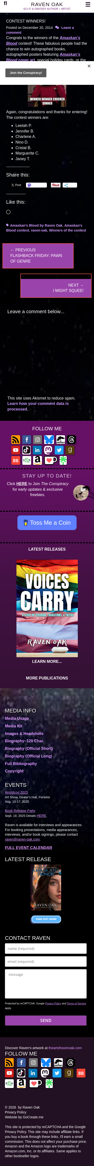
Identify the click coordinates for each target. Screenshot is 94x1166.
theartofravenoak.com (65, 1048)
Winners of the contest (67, 230)
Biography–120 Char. (24, 741)
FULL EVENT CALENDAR (28, 848)
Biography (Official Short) (29, 748)
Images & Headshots (24, 734)
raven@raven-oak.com (22, 839)
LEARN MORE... (47, 661)
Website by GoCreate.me (24, 1117)
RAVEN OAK (47, 4)
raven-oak (39, 230)
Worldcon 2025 (16, 792)
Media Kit (13, 726)
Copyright (14, 771)
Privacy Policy (53, 1003)
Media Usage (17, 718)
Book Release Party (20, 811)
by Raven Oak (29, 1107)
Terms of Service (76, 1003)
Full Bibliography (21, 764)
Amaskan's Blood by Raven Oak (36, 225)
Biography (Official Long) (28, 756)
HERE (21, 484)
